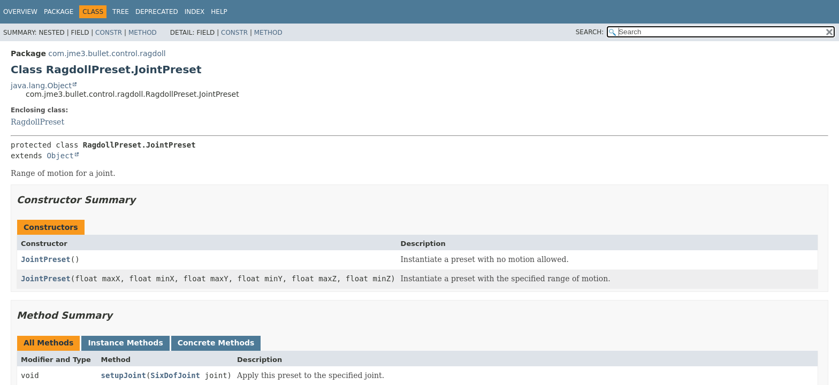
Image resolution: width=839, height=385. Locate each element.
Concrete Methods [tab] (216, 342)
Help (219, 12)
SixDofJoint (175, 375)
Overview (20, 12)
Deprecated (156, 12)
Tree (120, 12)
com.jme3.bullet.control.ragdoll (106, 53)
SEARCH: (590, 32)
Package (58, 12)
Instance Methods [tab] (125, 342)
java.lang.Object (41, 85)
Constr (108, 32)
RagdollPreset (37, 122)
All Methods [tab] (48, 342)
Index (195, 12)
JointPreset (46, 259)
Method (142, 32)
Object (60, 155)
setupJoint (123, 375)
